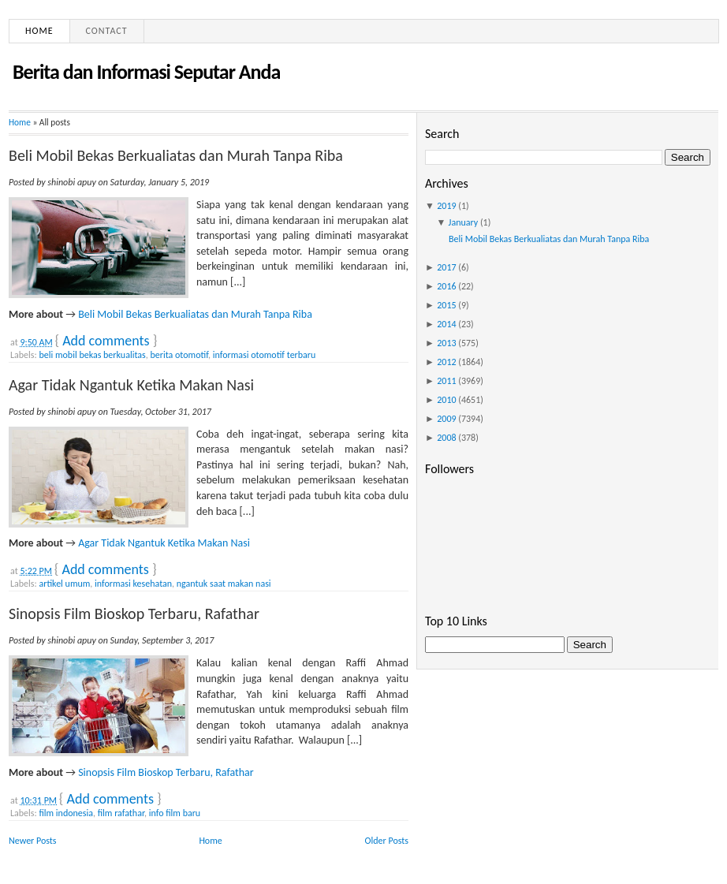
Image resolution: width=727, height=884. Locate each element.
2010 (446, 399)
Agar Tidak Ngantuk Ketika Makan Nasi (131, 385)
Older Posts (386, 840)
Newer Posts (33, 840)
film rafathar (121, 813)
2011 (446, 380)
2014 (446, 324)
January (464, 222)
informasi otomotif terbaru (264, 354)
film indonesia (66, 813)
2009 (446, 418)
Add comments (105, 340)
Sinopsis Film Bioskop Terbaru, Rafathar (134, 613)
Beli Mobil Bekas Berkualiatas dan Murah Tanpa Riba (176, 155)
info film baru (174, 813)
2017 (446, 267)
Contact (107, 30)
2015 (446, 305)
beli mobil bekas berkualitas (92, 354)
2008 (446, 437)
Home (39, 30)
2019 (446, 205)
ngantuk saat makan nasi (224, 583)
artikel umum (64, 583)
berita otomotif (179, 354)
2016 (446, 286)
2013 (446, 343)
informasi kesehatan (133, 583)
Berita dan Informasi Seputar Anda (146, 71)
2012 (446, 361)
